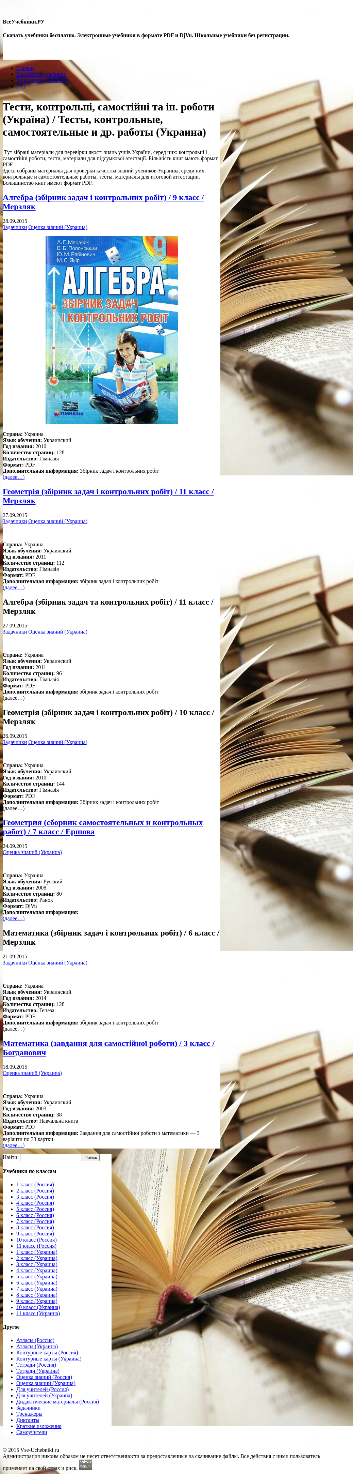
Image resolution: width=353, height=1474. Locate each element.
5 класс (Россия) (35, 1209)
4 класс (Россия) (35, 1203)
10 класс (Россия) (36, 1240)
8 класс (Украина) (36, 1295)
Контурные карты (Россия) (47, 1352)
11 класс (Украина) (38, 1313)
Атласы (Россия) (35, 1340)
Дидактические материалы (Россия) (57, 1401)
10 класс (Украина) (38, 1307)
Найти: (11, 1157)
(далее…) (13, 477)
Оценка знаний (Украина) (57, 227)
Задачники (15, 227)
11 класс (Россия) (36, 1246)
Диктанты (27, 1420)
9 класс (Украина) (36, 1301)
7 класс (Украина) (36, 1289)
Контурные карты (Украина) (48, 1359)
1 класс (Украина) (36, 1252)
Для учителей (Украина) (44, 1395)
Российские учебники (41, 74)
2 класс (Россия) (35, 1191)
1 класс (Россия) (35, 1184)
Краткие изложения (39, 1426)
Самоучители (31, 1432)
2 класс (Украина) (36, 1258)
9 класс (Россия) (35, 1233)
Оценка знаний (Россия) (44, 1377)
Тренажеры (29, 1414)
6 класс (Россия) (35, 1215)
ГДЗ (21, 86)
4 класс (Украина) (36, 1270)
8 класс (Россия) (35, 1227)
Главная (25, 68)
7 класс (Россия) (35, 1221)
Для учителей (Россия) (42, 1389)
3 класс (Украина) (36, 1264)
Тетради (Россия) (36, 1365)
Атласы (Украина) (37, 1346)
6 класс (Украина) (36, 1283)
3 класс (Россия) (35, 1197)
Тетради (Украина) (38, 1371)
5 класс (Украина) (36, 1276)
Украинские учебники (41, 80)
